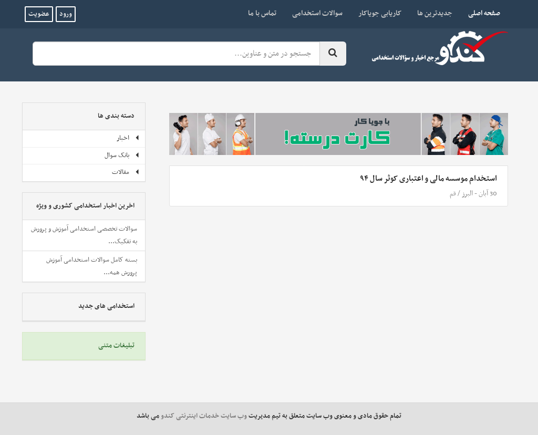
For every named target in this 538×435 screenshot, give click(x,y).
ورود (65, 14)
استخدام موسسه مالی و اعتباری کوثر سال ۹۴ (428, 178)
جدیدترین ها (434, 13)
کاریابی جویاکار (379, 13)
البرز (467, 194)
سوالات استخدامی (317, 13)
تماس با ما (262, 13)
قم (453, 194)
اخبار (128, 138)
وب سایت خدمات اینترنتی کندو (204, 416)
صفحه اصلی (480, 13)
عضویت (38, 14)
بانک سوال (122, 155)
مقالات (126, 172)
